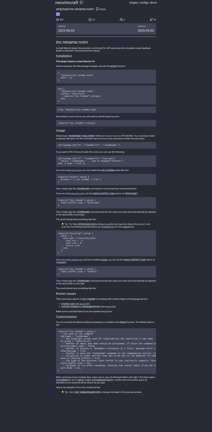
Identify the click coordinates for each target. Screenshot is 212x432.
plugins (134, 2)
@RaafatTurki (108, 240)
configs (144, 2)
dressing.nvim (78, 205)
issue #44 (110, 328)
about (153, 2)
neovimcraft (66, 2)
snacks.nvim (77, 278)
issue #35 (84, 325)
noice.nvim (76, 179)
